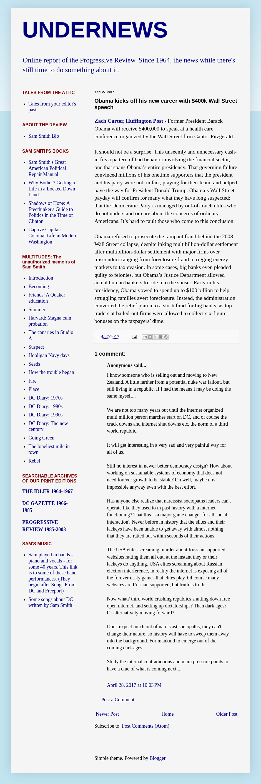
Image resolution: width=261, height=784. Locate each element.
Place (34, 389)
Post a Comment (117, 699)
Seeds (34, 364)
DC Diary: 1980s (46, 406)
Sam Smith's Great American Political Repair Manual (47, 168)
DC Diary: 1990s (46, 415)
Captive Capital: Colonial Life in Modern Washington (53, 235)
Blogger (157, 758)
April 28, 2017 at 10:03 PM (134, 685)
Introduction (41, 278)
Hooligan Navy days (49, 355)
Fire (33, 381)
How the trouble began (51, 372)
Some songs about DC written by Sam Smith (51, 602)
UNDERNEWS (95, 29)
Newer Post (107, 714)
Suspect (36, 347)
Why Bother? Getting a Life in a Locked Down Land (52, 188)
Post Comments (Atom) (145, 726)
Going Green (41, 438)
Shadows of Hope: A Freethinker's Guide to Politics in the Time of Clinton (51, 212)
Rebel (34, 461)
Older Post (227, 714)
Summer (37, 309)
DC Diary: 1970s (46, 398)
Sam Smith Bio (44, 136)
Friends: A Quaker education (47, 298)
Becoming (39, 286)
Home (168, 714)
